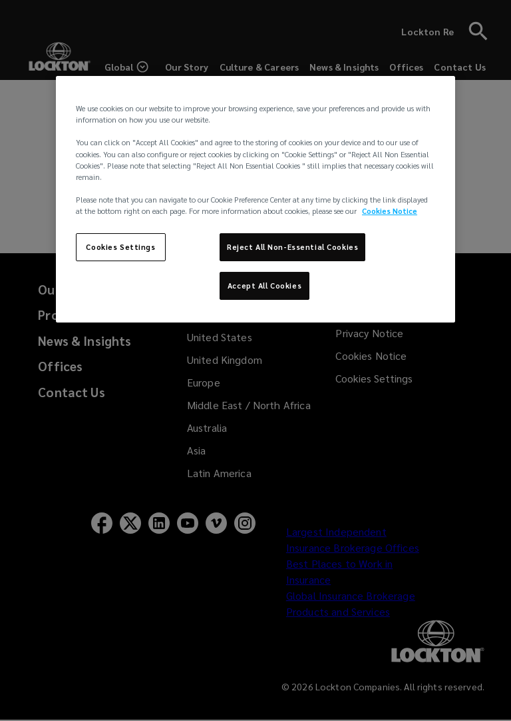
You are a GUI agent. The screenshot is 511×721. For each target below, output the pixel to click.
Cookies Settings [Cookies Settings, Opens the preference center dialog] (120, 247)
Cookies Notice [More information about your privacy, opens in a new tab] (389, 211)
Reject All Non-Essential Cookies (292, 247)
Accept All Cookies (264, 286)
